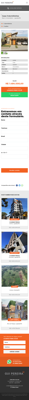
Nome (3, 120)
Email (3, 136)
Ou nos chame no (14, 94)
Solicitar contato (14, 351)
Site (14, 2)
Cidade (3, 144)
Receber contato (14, 170)
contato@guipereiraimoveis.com (14, 385)
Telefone (4, 128)
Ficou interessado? (14, 89)
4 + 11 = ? (4, 152)
